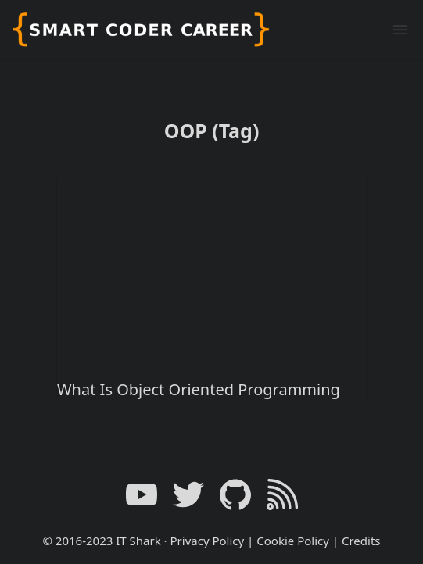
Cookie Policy (292, 540)
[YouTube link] (141, 494)
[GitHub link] (235, 494)
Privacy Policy (207, 540)
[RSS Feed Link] (282, 494)
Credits (361, 540)
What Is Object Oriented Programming (198, 389)
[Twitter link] (188, 494)
